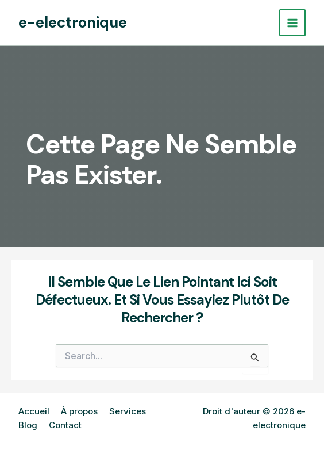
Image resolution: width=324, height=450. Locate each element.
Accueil (33, 411)
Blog (27, 425)
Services (127, 411)
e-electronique (72, 22)
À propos (79, 411)
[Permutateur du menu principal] (292, 22)
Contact (65, 425)
